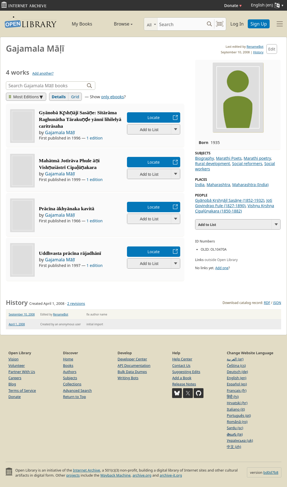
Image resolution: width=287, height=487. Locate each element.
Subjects (70, 377)
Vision (13, 359)
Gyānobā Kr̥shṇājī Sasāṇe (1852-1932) (229, 200)
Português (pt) (239, 415)
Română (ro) (237, 421)
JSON (277, 302)
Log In (237, 24)
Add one (221, 268)
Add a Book (181, 377)
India (199, 184)
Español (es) (237, 384)
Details (59, 96)
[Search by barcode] (220, 24)
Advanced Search (77, 390)
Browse (118, 24)
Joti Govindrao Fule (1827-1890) (233, 203)
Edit (271, 49)
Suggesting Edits (186, 371)
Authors (70, 371)
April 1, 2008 (17, 324)
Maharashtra (218, 184)
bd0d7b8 (270, 472)
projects (73, 475)
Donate (233, 5)
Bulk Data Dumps (132, 371)
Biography (204, 158)
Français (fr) (236, 390)
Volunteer (16, 365)
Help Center (182, 359)
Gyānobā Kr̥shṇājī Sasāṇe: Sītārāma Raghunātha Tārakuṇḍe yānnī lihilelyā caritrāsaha (80, 119)
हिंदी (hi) (233, 396)
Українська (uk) (240, 440)
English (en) (236, 377)
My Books (82, 24)
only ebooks (112, 96)
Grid (75, 96)
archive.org (142, 475)
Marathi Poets (228, 158)
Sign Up (259, 24)
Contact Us (181, 365)
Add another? (43, 73)
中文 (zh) (234, 446)
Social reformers (247, 163)
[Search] (180, 24)
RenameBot (255, 46)
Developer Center (132, 359)
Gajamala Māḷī (60, 132)
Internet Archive (86, 470)
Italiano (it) (236, 409)
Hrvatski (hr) (237, 402)
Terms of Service (22, 390)
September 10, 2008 (22, 314)
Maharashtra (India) (250, 184)
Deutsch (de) (237, 371)
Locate (153, 117)
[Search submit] (209, 24)
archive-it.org (171, 475)
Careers (14, 377)
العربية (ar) (235, 359)
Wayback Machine (115, 475)
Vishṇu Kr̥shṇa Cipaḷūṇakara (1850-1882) (234, 208)
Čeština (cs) (236, 365)
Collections (72, 384)
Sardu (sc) (235, 427)
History (258, 52)
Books (68, 365)
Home (68, 359)
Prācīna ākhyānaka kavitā (66, 208)
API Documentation (134, 365)
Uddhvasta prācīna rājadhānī (70, 253)
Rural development (212, 163)
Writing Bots (128, 377)
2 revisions (76, 303)
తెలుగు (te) (235, 434)
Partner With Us (21, 371)
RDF (267, 302)
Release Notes (184, 384)
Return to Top (74, 396)
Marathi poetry (257, 158)
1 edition (95, 138)
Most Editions (24, 96)
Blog (12, 384)
